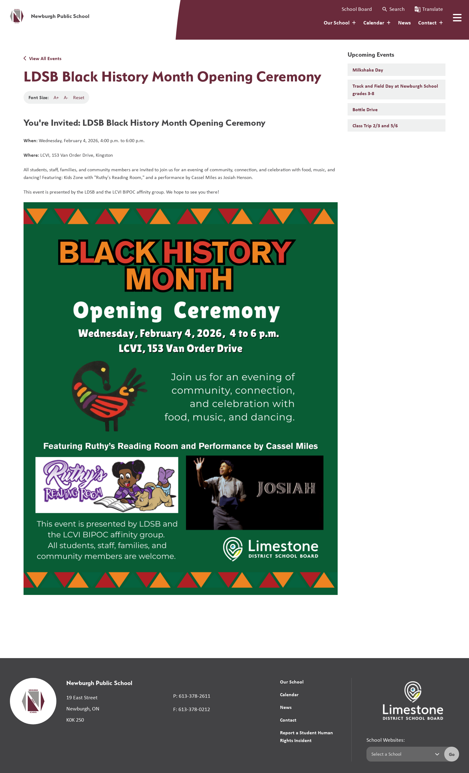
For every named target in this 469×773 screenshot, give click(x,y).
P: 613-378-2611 (191, 696)
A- (66, 97)
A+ (56, 97)
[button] (393, 9)
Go (452, 754)
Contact (288, 719)
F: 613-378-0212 (191, 709)
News (404, 22)
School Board (357, 9)
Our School (292, 681)
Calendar (289, 694)
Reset (78, 97)
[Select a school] (404, 754)
